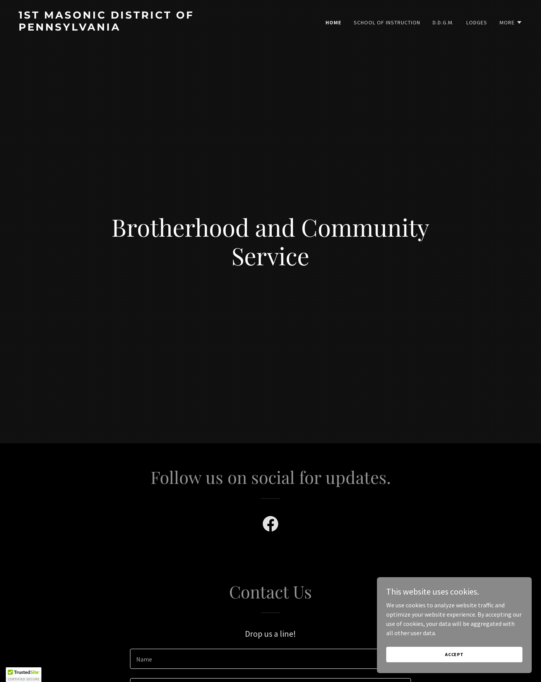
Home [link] (333, 22)
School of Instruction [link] (387, 22)
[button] (511, 22)
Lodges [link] (476, 22)
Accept (454, 654)
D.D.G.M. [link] (443, 22)
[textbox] (270, 659)
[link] (141, 28)
